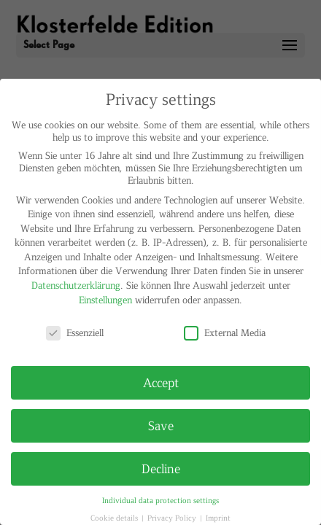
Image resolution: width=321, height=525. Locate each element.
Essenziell (75, 332)
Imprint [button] (218, 517)
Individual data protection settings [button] (160, 500)
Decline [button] (161, 468)
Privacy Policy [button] (172, 517)
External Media (225, 332)
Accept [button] (161, 382)
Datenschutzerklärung (75, 285)
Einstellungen (105, 299)
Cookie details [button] (115, 517)
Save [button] (161, 425)
